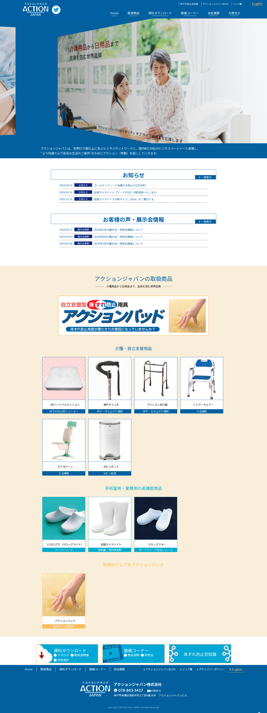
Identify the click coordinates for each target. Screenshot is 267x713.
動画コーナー (190, 13)
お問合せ (234, 13)
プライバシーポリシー (214, 669)
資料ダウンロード (160, 13)
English (257, 3)
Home (114, 13)
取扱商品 (133, 13)
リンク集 (237, 3)
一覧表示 (206, 177)
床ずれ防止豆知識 (189, 3)
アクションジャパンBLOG (215, 3)
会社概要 (214, 13)
